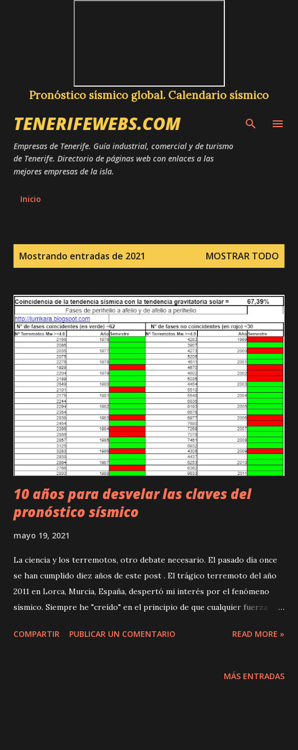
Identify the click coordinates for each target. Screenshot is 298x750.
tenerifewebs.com (96, 123)
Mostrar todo (242, 256)
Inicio (30, 199)
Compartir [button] (36, 633)
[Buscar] (251, 122)
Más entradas (254, 676)
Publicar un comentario (122, 633)
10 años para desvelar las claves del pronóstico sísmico (132, 502)
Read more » (258, 633)
